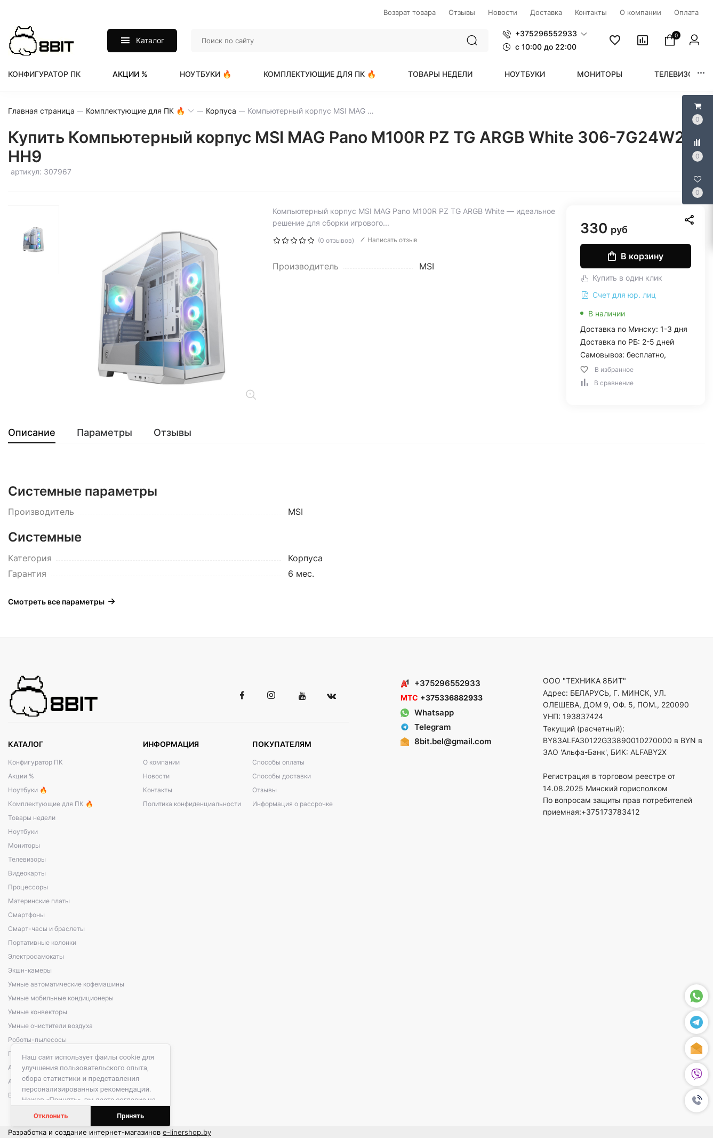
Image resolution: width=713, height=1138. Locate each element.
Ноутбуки (524, 73)
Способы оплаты (278, 762)
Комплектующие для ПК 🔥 (319, 73)
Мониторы (599, 73)
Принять (130, 1116)
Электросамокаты (36, 956)
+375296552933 (440, 683)
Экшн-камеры (30, 970)
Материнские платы (39, 901)
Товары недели (440, 73)
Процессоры (28, 887)
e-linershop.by (187, 1132)
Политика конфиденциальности (192, 804)
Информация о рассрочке (292, 804)
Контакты (157, 790)
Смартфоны (26, 915)
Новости (156, 776)
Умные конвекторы (37, 1012)
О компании (161, 762)
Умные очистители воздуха (50, 1026)
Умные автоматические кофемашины (66, 984)
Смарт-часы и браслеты (46, 929)
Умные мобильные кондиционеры (61, 998)
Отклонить (51, 1116)
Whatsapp (427, 712)
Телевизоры (679, 73)
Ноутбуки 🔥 (205, 73)
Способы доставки (281, 776)
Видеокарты (27, 873)
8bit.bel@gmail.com (452, 741)
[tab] (37, 432)
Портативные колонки (42, 942)
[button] (696, 1100)
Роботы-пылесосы (37, 1040)
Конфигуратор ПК (44, 73)
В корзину (635, 256)
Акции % (130, 73)
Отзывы (264, 790)
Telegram (425, 727)
